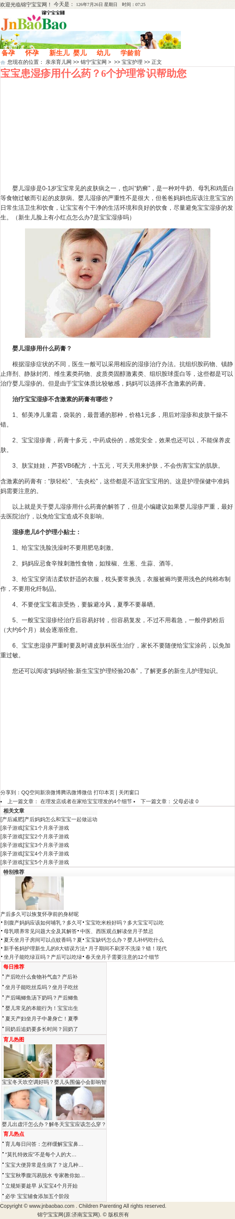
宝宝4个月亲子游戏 (46, 854)
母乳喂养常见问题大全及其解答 (40, 931)
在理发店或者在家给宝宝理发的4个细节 (86, 801)
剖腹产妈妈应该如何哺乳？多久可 (43, 923)
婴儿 (80, 53)
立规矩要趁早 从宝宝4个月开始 (41, 1186)
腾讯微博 (71, 792)
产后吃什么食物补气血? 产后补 (41, 977)
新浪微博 (50, 792)
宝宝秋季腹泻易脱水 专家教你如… (45, 1175)
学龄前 (130, 53)
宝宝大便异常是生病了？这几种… (44, 1165)
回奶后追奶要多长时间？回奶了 (41, 1029)
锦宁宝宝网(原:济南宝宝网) (68, 1215)
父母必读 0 (185, 801)
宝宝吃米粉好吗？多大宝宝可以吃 (124, 923)
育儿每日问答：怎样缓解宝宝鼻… (44, 1144)
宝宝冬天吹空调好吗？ (28, 1082)
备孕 (8, 53)
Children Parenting (100, 1206)
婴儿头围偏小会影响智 (80, 1082)
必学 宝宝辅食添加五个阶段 (37, 1196)
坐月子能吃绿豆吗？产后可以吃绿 (43, 957)
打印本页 (104, 792)
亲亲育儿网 (59, 62)
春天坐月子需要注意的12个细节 (122, 957)
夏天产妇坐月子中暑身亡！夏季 (41, 1019)
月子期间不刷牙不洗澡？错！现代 (127, 948)
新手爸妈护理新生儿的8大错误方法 (44, 948)
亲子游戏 (12, 828)
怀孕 (32, 53)
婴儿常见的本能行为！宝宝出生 (41, 1008)
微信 (87, 792)
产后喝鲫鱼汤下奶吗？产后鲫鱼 (41, 998)
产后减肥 (12, 819)
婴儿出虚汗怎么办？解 (28, 1124)
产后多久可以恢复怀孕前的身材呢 (39, 914)
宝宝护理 (132, 62)
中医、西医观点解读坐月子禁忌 (116, 931)
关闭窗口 (129, 792)
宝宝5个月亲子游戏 (46, 862)
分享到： (10, 792)
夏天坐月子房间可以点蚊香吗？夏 (43, 940)
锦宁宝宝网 (34, 4)
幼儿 (103, 53)
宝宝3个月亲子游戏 (46, 845)
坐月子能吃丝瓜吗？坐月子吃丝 (41, 987)
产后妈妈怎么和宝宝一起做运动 (60, 819)
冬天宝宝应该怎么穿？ (80, 1124)
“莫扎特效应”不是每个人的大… (40, 1154)
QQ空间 (30, 792)
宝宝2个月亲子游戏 (46, 836)
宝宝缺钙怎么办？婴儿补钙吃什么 (124, 940)
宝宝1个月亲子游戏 (46, 828)
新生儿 (59, 53)
